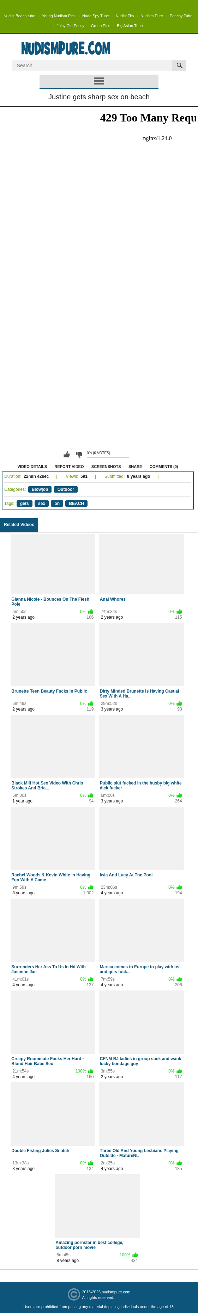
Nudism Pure (151, 16)
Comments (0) (164, 466)
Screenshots (106, 466)
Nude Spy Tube (95, 16)
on (57, 503)
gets (24, 503)
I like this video (67, 454)
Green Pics (100, 26)
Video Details (32, 466)
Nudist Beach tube (19, 16)
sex (41, 503)
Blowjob (40, 489)
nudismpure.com (116, 1292)
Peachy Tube (181, 16)
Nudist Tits (125, 16)
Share (135, 466)
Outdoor (66, 489)
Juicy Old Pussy (70, 26)
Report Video (69, 466)
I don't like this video (79, 454)
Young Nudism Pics (59, 16)
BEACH (76, 503)
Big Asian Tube (130, 26)
